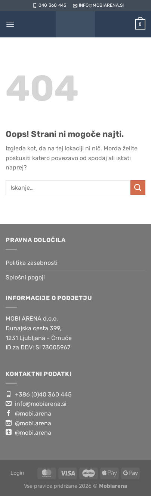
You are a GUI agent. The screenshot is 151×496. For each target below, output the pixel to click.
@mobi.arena (28, 413)
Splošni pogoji (25, 277)
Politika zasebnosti (32, 262)
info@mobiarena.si (98, 5)
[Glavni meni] (10, 24)
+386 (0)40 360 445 (39, 394)
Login (17, 473)
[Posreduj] (137, 187)
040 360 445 (48, 5)
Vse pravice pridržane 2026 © (75, 486)
